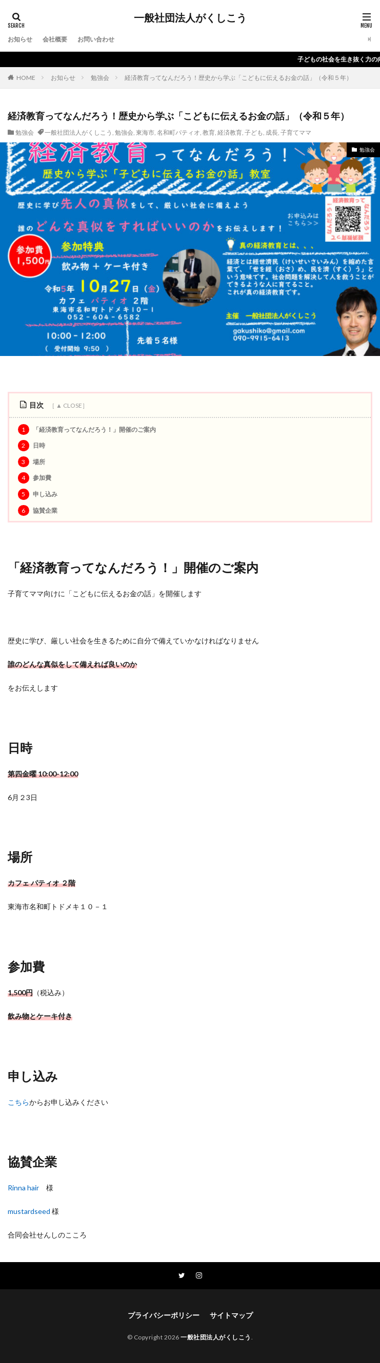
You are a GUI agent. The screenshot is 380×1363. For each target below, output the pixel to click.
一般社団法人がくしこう (190, 18)
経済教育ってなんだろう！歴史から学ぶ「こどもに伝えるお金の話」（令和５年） (238, 77)
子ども (254, 132)
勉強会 (100, 77)
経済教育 (229, 132)
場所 (31, 462)
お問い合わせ (95, 39)
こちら (18, 1102)
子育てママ (296, 132)
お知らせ (20, 39)
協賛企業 (37, 510)
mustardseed (29, 1211)
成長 (272, 132)
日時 (31, 445)
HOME (25, 77)
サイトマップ (231, 1315)
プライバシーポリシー (163, 1315)
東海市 (145, 132)
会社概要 (55, 39)
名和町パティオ (178, 132)
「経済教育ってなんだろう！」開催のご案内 (87, 429)
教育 (209, 132)
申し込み (37, 494)
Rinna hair (23, 1187)
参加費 (34, 478)
